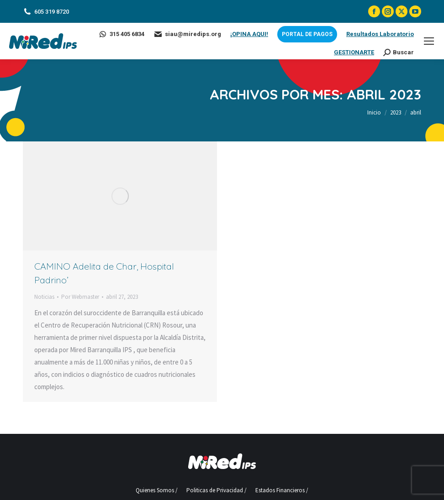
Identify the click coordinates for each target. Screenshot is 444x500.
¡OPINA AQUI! (249, 34)
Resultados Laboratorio (380, 34)
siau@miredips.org (187, 34)
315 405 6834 (121, 34)
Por (80, 297)
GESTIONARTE (354, 52)
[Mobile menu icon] (429, 41)
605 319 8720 (46, 11)
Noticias (44, 297)
